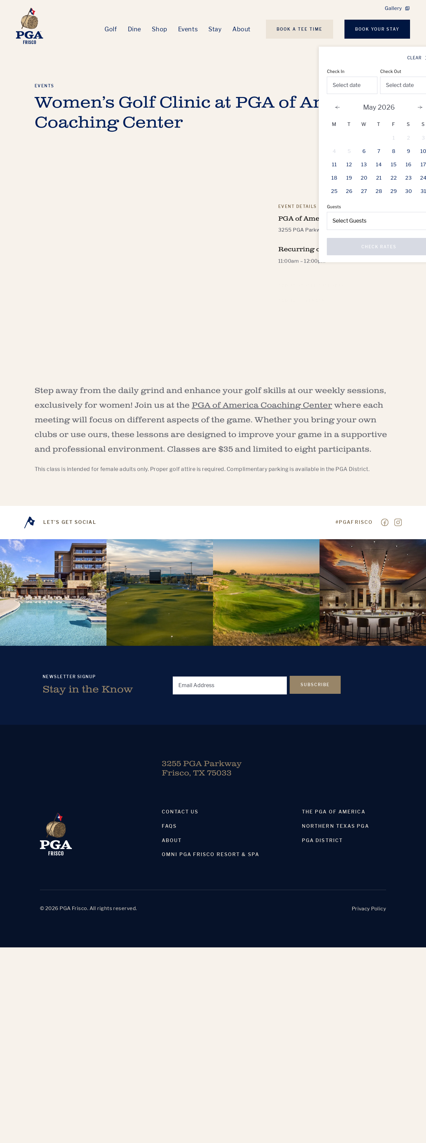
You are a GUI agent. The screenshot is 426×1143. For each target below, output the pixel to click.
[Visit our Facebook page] (385, 523)
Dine (134, 29)
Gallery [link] (393, 8)
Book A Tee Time (299, 29)
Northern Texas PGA (335, 826)
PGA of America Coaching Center (262, 410)
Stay (215, 29)
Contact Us (180, 811)
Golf (111, 29)
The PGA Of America (333, 811)
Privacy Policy (369, 908)
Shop (159, 29)
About (241, 29)
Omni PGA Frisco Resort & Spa (210, 854)
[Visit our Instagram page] (398, 523)
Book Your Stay (377, 29)
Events (188, 29)
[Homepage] (29, 26)
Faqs (169, 826)
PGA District (322, 840)
